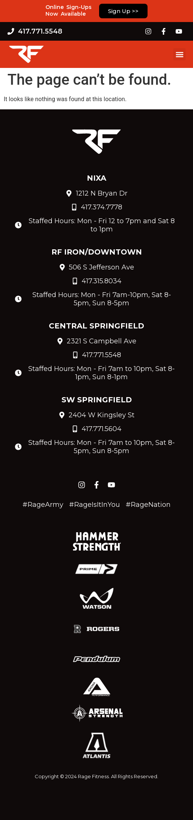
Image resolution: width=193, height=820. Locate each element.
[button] (179, 54)
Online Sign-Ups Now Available (68, 10)
